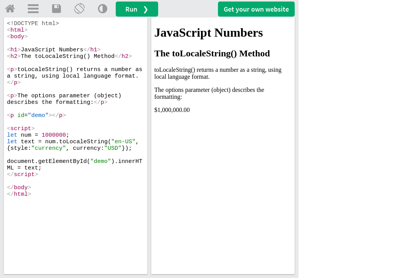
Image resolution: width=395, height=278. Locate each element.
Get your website (256, 9)
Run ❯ (137, 9)
